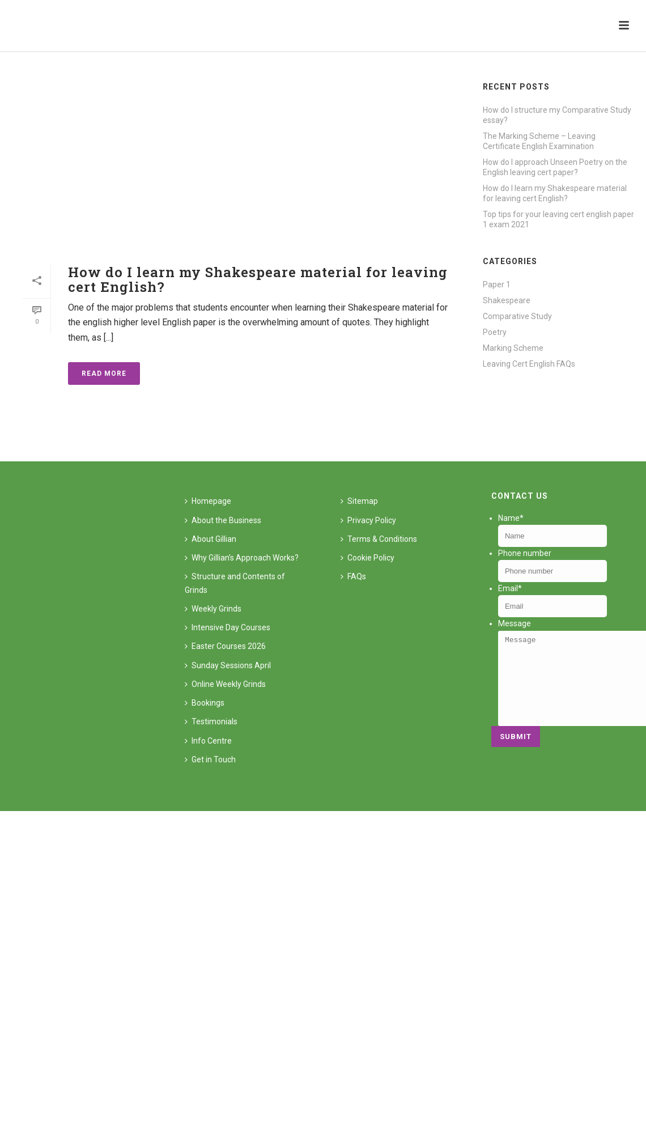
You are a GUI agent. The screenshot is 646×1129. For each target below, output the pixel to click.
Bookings (204, 702)
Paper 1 (497, 284)
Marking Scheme (513, 348)
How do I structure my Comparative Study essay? (557, 115)
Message (514, 623)
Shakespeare (506, 300)
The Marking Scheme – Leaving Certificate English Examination (539, 141)
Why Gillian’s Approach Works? (242, 557)
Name (511, 518)
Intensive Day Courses (227, 627)
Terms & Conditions (379, 539)
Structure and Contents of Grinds (235, 583)
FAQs (353, 576)
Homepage (208, 501)
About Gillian (210, 539)
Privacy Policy (368, 520)
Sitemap (359, 501)
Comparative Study (517, 316)
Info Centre (208, 740)
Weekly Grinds (213, 608)
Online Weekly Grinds (225, 684)
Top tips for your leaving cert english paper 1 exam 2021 (558, 219)
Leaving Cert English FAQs (529, 363)
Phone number (524, 553)
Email (510, 588)
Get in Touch (210, 759)
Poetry (495, 332)
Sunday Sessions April (228, 665)
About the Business (223, 520)
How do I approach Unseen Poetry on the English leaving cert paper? (555, 167)
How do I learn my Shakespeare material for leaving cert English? (258, 279)
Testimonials (211, 721)
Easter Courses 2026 (225, 646)
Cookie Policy (367, 557)
